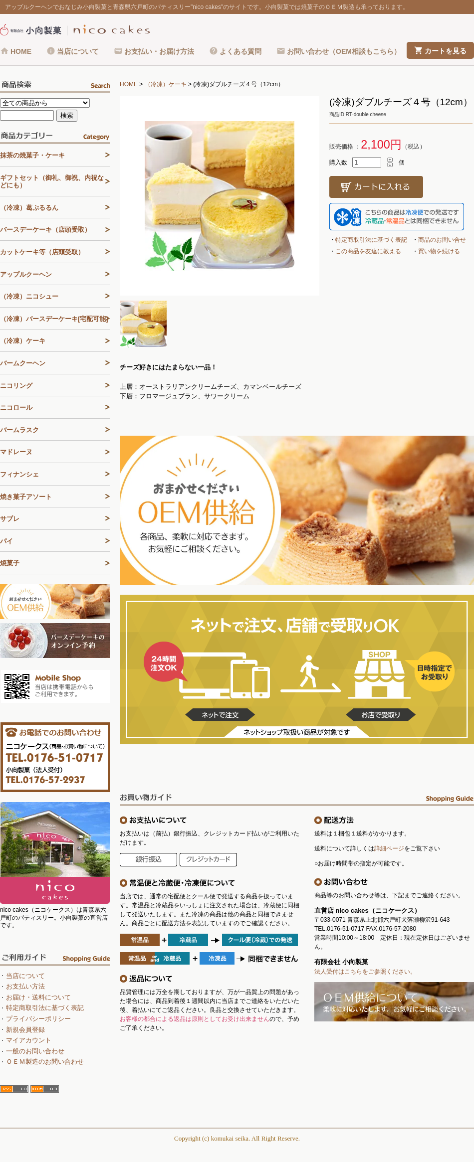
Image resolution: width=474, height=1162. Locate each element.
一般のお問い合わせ (35, 1051)
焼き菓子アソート (26, 496)
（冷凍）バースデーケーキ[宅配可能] (54, 319)
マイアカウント (28, 1040)
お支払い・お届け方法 (159, 51)
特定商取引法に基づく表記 (371, 239)
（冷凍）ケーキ (166, 84)
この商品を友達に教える (368, 251)
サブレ (9, 518)
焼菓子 (9, 563)
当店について (78, 51)
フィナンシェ (19, 474)
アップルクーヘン (26, 274)
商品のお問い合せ (442, 239)
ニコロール (16, 407)
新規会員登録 (25, 1029)
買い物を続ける (439, 251)
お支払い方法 (25, 986)
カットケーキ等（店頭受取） (42, 252)
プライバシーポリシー (38, 1018)
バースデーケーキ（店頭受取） (45, 229)
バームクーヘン (22, 363)
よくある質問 (240, 51)
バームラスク (19, 430)
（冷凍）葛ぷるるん (29, 207)
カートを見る (446, 51)
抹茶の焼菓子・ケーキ (32, 155)
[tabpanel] (219, 196)
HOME (20, 51)
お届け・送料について (38, 997)
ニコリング (16, 385)
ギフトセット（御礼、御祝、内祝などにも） (52, 181)
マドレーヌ (16, 452)
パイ (6, 541)
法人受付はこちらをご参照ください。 (365, 971)
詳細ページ (389, 848)
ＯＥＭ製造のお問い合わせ (45, 1061)
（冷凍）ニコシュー (29, 296)
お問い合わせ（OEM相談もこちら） (344, 51)
